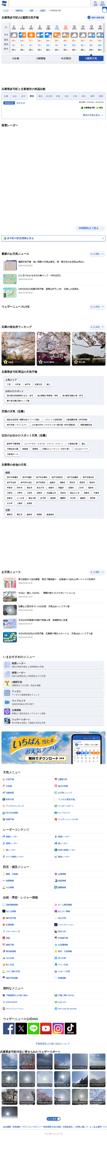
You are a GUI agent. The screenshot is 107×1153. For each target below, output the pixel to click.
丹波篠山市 (51, 543)
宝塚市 (71, 538)
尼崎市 (62, 533)
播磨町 (63, 548)
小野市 (19, 543)
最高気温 (9, 103)
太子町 (10, 554)
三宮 (9, 435)
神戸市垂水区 (88, 528)
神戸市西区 (40, 533)
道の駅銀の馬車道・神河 (47, 446)
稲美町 (53, 548)
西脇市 (61, 538)
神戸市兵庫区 (41, 528)
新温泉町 (50, 565)
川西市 (10, 543)
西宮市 (82, 533)
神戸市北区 (11, 533)
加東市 (10, 548)
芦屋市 (10, 538)
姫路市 (52, 533)
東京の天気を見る (93, 165)
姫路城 (25, 499)
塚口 (48, 435)
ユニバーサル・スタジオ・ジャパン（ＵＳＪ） (44, 494)
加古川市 (40, 538)
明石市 (72, 533)
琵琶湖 (35, 499)
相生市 (29, 538)
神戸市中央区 (26, 533)
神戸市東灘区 (12, 528)
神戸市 (28, 435)
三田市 (29, 543)
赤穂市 (51, 538)
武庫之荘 (38, 435)
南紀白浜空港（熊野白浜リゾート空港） (24, 470)
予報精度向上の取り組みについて (53, 1094)
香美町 (39, 565)
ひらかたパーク (81, 499)
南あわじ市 (75, 543)
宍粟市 (96, 543)
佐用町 (29, 554)
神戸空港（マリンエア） (17, 475)
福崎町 (83, 548)
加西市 (39, 543)
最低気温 (20, 103)
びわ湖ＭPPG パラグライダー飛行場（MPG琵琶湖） (54, 475)
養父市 (19, 565)
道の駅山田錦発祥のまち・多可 (20, 446)
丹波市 (63, 543)
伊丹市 (19, 538)
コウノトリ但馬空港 (53, 470)
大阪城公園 (72, 494)
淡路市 (86, 543)
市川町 (73, 548)
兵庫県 (42, 10)
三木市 (81, 538)
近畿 (31, 10)
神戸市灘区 (27, 528)
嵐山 (83, 494)
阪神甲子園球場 (13, 494)
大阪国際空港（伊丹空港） (77, 470)
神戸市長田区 (57, 528)
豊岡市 (10, 565)
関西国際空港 (86, 475)
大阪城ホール (12, 505)
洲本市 (92, 533)
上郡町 (19, 554)
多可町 (43, 548)
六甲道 (18, 435)
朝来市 (29, 565)
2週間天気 (19, 10)
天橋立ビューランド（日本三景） (56, 499)
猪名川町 (32, 548)
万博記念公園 (12, 499)
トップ (6, 10)
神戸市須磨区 (72, 528)
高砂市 (91, 538)
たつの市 (20, 548)
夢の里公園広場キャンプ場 (18, 451)
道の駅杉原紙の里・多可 (72, 446)
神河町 (93, 548)
